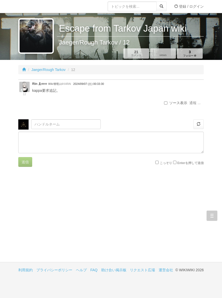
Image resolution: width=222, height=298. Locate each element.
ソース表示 (175, 103)
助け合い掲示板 (113, 270)
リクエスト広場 (142, 270)
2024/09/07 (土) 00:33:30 (88, 83)
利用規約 (25, 270)
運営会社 (166, 270)
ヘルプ (81, 270)
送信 (25, 162)
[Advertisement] (64, 218)
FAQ (94, 270)
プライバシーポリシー (54, 270)
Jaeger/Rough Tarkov (48, 70)
